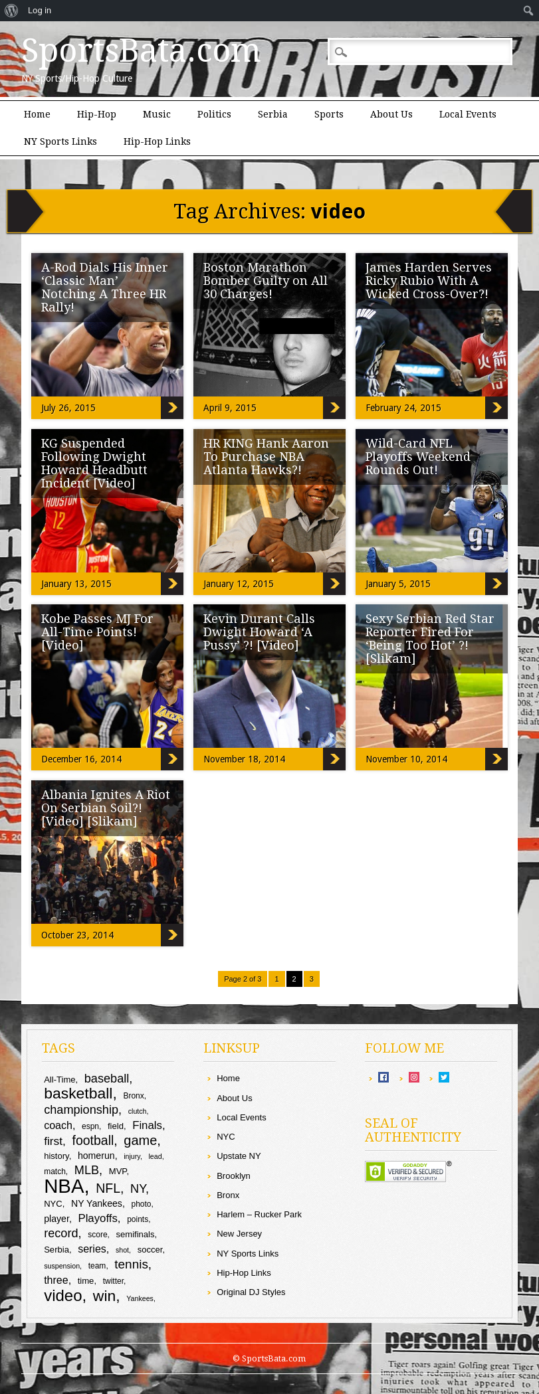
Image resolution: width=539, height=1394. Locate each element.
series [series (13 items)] (92, 1249)
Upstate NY (239, 1156)
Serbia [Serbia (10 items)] (56, 1250)
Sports (329, 114)
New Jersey (239, 1234)
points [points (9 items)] (137, 1219)
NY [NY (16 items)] (138, 1188)
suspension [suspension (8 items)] (62, 1266)
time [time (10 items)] (86, 1281)
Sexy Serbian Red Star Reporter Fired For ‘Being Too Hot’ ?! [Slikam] (430, 638)
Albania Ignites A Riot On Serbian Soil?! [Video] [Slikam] (105, 808)
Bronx (228, 1195)
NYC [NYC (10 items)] (53, 1204)
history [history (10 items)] (56, 1156)
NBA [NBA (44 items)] (64, 1186)
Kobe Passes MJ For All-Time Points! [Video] (97, 632)
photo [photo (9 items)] (142, 1204)
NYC (226, 1137)
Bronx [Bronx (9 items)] (133, 1095)
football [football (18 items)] (93, 1140)
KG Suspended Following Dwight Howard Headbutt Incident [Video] (94, 463)
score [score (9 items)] (97, 1234)
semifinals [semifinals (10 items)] (135, 1234)
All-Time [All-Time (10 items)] (59, 1080)
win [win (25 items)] (104, 1295)
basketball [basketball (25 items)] (78, 1093)
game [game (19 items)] (140, 1140)
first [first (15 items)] (53, 1141)
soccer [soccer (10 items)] (150, 1250)
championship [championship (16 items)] (81, 1109)
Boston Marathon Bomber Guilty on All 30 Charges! (265, 280)
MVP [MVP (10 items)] (118, 1171)
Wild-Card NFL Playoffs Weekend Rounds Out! (418, 456)
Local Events (467, 114)
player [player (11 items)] (56, 1218)
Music (157, 114)
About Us (391, 114)
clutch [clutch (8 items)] (137, 1111)
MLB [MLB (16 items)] (86, 1170)
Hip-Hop (96, 114)
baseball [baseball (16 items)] (107, 1078)
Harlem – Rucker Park (259, 1214)
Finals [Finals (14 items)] (147, 1125)
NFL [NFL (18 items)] (108, 1188)
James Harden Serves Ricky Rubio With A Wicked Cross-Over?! (429, 280)
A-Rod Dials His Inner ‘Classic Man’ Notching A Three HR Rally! (104, 287)
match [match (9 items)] (55, 1171)
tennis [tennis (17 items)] (131, 1264)
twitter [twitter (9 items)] (113, 1281)
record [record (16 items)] (61, 1233)
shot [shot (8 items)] (122, 1250)
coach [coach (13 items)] (58, 1125)
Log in (39, 10)
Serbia (273, 114)
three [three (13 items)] (56, 1280)
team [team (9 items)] (97, 1265)
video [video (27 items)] (63, 1295)
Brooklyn (234, 1176)
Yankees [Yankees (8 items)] (140, 1298)
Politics (214, 114)
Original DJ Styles (251, 1292)
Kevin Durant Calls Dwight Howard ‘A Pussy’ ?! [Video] (259, 632)
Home (37, 114)
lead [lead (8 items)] (155, 1156)
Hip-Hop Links (157, 141)
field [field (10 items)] (116, 1126)
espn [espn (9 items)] (90, 1126)
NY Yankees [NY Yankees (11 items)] (96, 1203)
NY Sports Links (60, 141)
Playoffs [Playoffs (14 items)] (97, 1218)
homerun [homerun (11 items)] (96, 1155)
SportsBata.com (141, 50)
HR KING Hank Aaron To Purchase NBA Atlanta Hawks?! (266, 456)
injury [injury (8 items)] (132, 1156)
